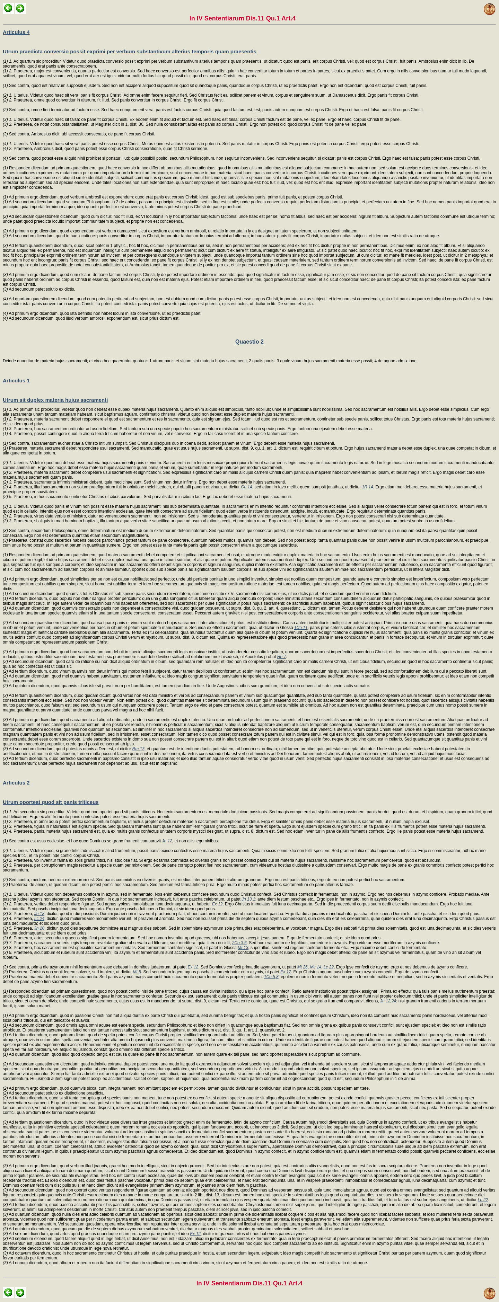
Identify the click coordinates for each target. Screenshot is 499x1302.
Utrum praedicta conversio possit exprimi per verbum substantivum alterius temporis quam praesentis (129, 51)
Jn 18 (39, 913)
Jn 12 (167, 841)
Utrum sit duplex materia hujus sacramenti (55, 400)
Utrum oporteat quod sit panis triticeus (51, 802)
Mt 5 (137, 971)
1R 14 (367, 487)
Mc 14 (315, 967)
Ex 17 (285, 971)
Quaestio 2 (249, 342)
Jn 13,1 (248, 899)
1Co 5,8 (271, 976)
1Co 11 (301, 627)
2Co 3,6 (239, 942)
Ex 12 (217, 904)
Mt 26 (302, 967)
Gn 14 (246, 487)
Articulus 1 (16, 380)
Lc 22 (329, 967)
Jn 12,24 (388, 1001)
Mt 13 (243, 947)
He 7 (281, 656)
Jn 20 (39, 928)
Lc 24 (39, 918)
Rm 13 (138, 748)
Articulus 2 (16, 783)
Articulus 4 (16, 32)
